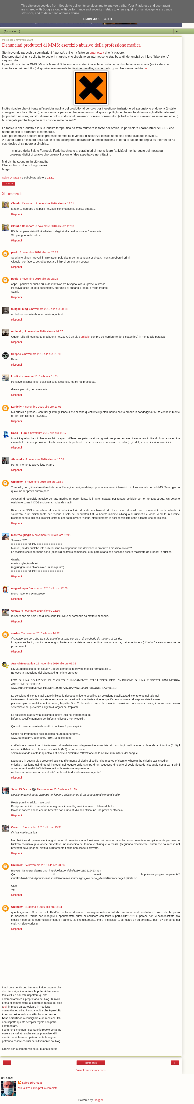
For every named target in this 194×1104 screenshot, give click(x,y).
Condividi (8, 183)
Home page (91, 1063)
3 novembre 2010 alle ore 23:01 (54, 203)
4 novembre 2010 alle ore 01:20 (41, 354)
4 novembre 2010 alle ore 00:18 (48, 308)
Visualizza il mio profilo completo (38, 1088)
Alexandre (17, 459)
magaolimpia (19, 588)
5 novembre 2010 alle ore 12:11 (51, 535)
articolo (85, 336)
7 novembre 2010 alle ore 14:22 (40, 633)
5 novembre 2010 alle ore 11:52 (44, 481)
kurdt (14, 376)
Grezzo (15, 610)
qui (146, 68)
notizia (99, 52)
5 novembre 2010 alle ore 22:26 (48, 588)
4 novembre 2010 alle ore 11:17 (47, 432)
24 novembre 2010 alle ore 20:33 (45, 865)
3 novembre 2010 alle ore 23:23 (39, 278)
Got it (108, 19)
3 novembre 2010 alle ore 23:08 (54, 226)
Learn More (91, 19)
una (92, 52)
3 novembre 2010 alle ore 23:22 (39, 252)
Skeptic (16, 354)
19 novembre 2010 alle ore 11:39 (57, 789)
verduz (15, 633)
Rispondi (16, 214)
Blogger (98, 1100)
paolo (14, 252)
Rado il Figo (19, 432)
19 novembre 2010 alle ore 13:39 (41, 827)
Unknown (17, 481)
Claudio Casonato (22, 203)
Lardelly (16, 406)
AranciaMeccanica (23, 663)
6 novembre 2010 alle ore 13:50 (40, 610)
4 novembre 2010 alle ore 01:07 (43, 331)
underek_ (17, 331)
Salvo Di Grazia (21, 789)
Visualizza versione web (90, 1070)
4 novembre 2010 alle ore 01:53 (38, 376)
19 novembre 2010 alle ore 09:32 (56, 663)
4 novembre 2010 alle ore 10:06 (42, 406)
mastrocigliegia (21, 535)
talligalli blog (19, 308)
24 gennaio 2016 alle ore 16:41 (43, 906)
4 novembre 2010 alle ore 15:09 (45, 459)
